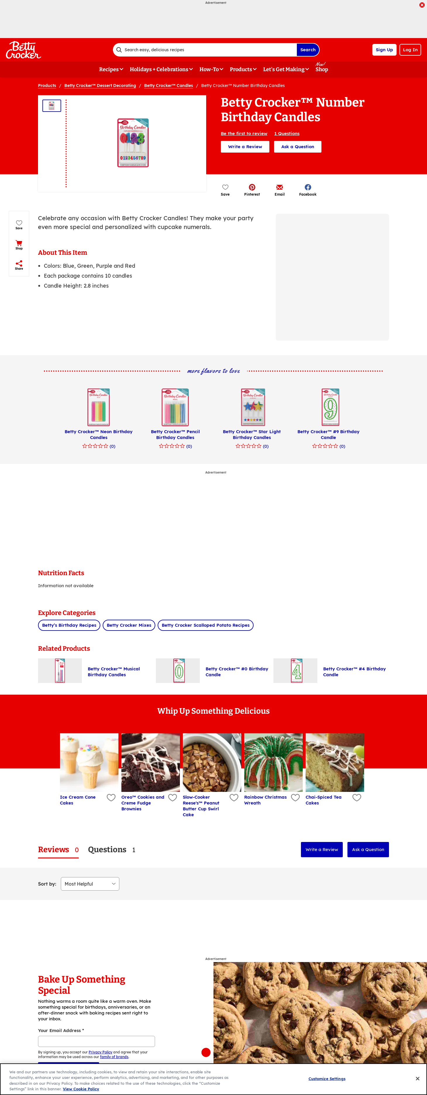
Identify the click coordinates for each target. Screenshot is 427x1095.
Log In (410, 49)
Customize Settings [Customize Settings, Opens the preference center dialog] (327, 1078)
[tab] (58, 849)
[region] (213, 1079)
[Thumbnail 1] (51, 106)
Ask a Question (297, 146)
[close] (422, 5)
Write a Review (245, 146)
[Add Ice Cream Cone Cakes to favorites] (110, 797)
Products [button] (241, 69)
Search (308, 49)
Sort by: (47, 884)
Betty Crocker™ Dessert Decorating (100, 85)
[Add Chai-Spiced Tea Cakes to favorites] (356, 797)
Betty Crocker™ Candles (168, 85)
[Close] (417, 1078)
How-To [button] (209, 69)
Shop (322, 69)
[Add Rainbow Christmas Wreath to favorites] (294, 797)
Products (47, 85)
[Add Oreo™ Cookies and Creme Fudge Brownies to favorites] (171, 797)
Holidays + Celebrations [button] (159, 69)
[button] (252, 190)
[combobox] (205, 50)
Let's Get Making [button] (283, 69)
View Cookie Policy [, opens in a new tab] (81, 1089)
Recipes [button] (109, 69)
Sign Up (384, 49)
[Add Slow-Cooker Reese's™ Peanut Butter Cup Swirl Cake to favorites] (233, 797)
